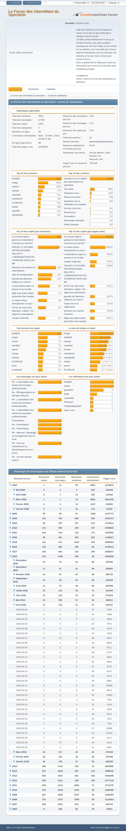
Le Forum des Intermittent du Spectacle (33, 13)
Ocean (15, 353)
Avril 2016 (21, 605)
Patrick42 (68, 402)
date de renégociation (22, 274)
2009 (14, 795)
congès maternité (20, 318)
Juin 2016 (21, 595)
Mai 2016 (20, 600)
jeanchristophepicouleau (101, 141)
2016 (14, 556)
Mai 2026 (20, 490)
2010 (14, 790)
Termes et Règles (103, 828)
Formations (69, 216)
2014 (14, 771)
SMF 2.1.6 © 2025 (13, 828)
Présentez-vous (71, 193)
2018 (14, 547)
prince (15, 349)
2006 (14, 809)
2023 (14, 523)
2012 (14, 780)
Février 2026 (22, 504)
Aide (92, 828)
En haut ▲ (115, 828)
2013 (14, 776)
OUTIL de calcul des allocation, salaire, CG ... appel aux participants (24, 310)
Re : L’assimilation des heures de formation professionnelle (23, 385)
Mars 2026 (21, 499)
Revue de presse (72, 197)
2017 (14, 551)
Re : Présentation (20, 424)
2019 (14, 542)
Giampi (15, 190)
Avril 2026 (21, 494)
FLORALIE (17, 203)
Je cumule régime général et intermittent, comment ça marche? (23, 239)
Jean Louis (69, 410)
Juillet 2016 (22, 590)
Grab (66, 394)
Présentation (18, 420)
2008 (14, 799)
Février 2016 (22, 757)
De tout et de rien (72, 208)
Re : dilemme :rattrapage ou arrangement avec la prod (24, 435)
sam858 (16, 211)
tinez (14, 365)
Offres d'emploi (71, 224)
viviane (15, 186)
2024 (14, 518)
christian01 (17, 198)
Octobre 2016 (23, 574)
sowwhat (16, 195)
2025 (14, 513)
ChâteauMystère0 (72, 406)
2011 (14, 785)
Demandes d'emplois (74, 220)
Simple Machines (28, 828)
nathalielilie (17, 215)
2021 (14, 532)
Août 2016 (21, 586)
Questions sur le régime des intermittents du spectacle (75, 181)
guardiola (68, 390)
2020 (14, 537)
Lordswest (17, 370)
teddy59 (16, 178)
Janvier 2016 (22, 761)
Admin (15, 207)
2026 (14, 485)
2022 (14, 528)
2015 (14, 766)
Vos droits (69, 189)
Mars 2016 (21, 752)
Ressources (69, 212)
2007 (14, 804)
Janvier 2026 (22, 509)
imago (15, 182)
